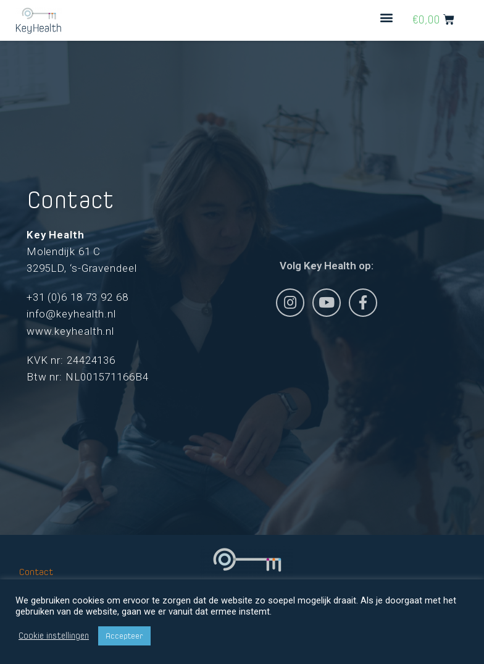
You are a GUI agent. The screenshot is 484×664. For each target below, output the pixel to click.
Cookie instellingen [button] (54, 636)
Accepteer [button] (124, 636)
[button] (387, 17)
